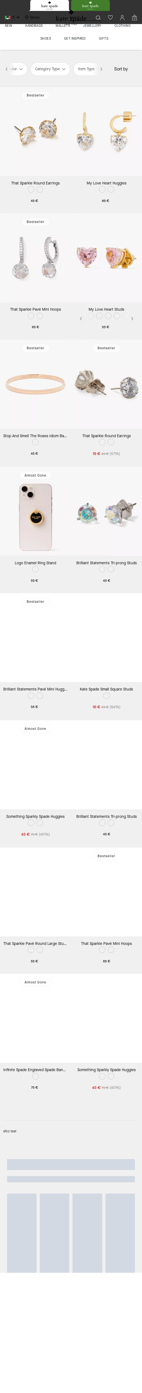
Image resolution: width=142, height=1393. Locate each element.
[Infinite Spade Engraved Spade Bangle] (35, 1018)
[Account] (122, 17)
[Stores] (31, 17)
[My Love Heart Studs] (106, 257)
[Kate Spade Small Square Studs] (106, 637)
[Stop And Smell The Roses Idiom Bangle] (35, 384)
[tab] (49, 5)
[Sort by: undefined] (133, 69)
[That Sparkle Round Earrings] (35, 131)
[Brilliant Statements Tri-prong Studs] (106, 511)
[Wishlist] (110, 17)
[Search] (77, 17)
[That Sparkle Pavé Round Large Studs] (35, 892)
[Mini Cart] (134, 17)
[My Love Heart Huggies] (106, 131)
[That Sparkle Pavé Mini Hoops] (35, 257)
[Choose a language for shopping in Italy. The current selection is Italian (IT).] (12, 17)
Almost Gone (35, 475)
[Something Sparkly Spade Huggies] (35, 764)
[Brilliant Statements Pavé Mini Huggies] (35, 637)
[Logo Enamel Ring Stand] (35, 511)
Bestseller (35, 95)
